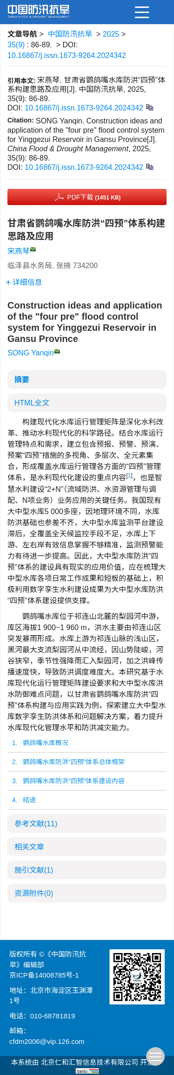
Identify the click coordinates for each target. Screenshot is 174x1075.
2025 (111, 34)
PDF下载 (94, 197)
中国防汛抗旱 (70, 34)
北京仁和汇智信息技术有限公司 (89, 1062)
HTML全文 (32, 403)
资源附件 (33, 893)
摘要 (21, 380)
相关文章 (29, 847)
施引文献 (33, 870)
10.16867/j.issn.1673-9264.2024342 (66, 55)
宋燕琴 (18, 251)
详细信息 (24, 282)
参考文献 (35, 824)
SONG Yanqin (30, 353)
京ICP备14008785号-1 (44, 975)
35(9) (17, 45)
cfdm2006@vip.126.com (46, 1041)
